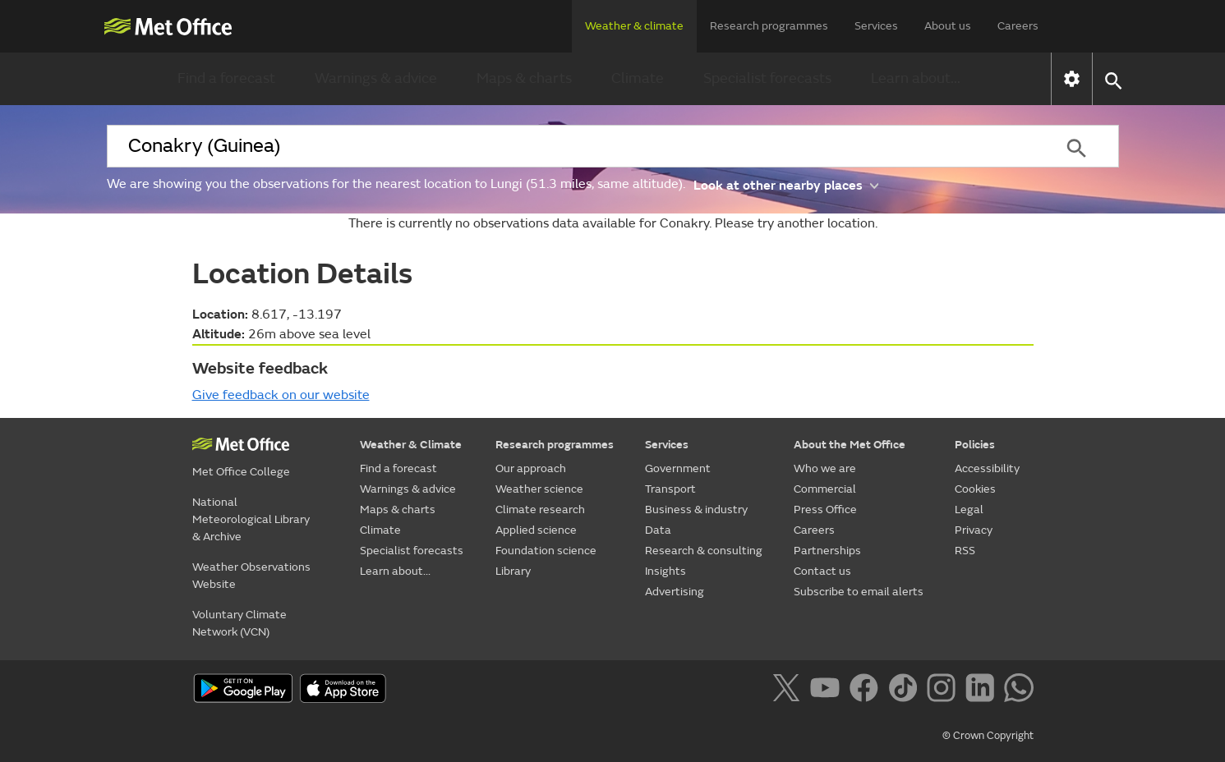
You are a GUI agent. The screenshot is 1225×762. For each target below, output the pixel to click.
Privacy (973, 530)
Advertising (674, 592)
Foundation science (545, 551)
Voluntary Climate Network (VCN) (239, 623)
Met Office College (241, 472)
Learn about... (915, 78)
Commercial (825, 489)
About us (947, 26)
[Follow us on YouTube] (827, 690)
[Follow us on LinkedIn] (983, 690)
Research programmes (769, 26)
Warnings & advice (376, 78)
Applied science (536, 530)
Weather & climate (634, 26)
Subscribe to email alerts (858, 592)
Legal (969, 509)
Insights (665, 571)
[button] (1113, 79)
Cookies (975, 489)
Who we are (825, 468)
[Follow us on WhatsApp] (1018, 690)
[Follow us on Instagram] (944, 690)
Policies (975, 445)
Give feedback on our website (281, 395)
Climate (637, 78)
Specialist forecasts (767, 78)
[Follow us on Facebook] (867, 690)
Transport (670, 489)
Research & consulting (703, 551)
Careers (1017, 26)
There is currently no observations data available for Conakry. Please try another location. (612, 223)
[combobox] (571, 146)
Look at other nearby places (785, 184)
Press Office (825, 509)
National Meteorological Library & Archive (251, 519)
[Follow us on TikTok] (905, 690)
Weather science (539, 489)
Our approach (530, 468)
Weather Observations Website (251, 575)
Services (876, 26)
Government (678, 468)
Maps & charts (524, 78)
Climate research (540, 509)
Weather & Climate (411, 445)
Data (658, 530)
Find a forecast (226, 78)
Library (513, 571)
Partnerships (827, 551)
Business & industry (696, 509)
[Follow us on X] (789, 690)
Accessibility (987, 468)
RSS (965, 551)
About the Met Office (849, 445)
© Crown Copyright (988, 735)
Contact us (822, 571)
